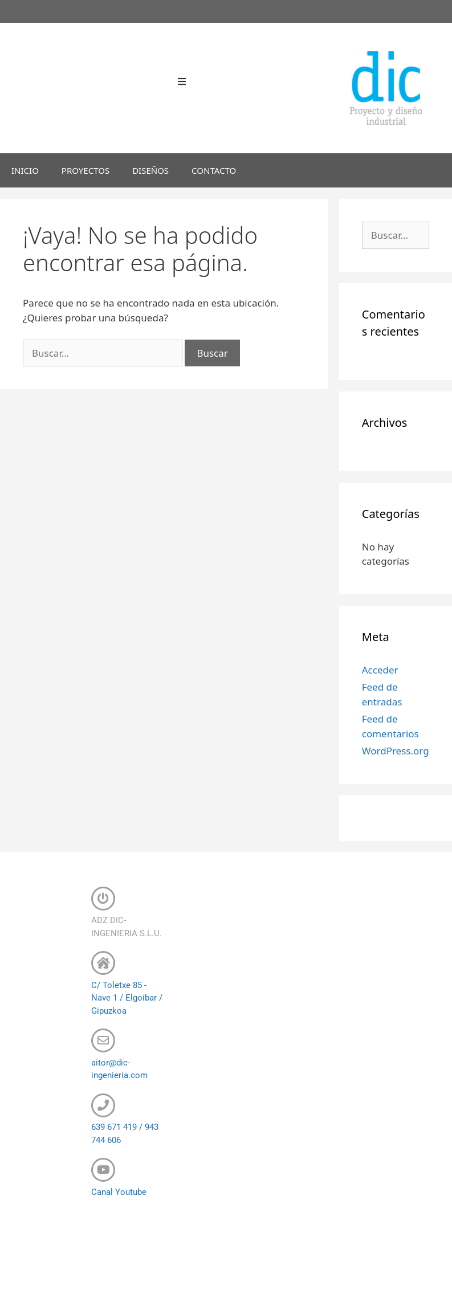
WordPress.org (395, 750)
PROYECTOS (85, 170)
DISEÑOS (150, 170)
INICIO (25, 170)
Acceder (380, 669)
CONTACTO (214, 170)
